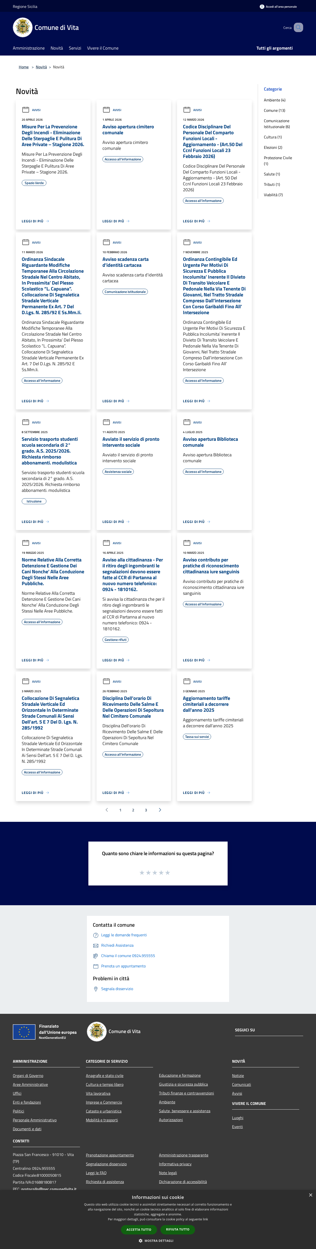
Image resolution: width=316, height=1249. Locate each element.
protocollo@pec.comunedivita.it (49, 1189)
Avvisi (31, 110)
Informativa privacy (175, 1164)
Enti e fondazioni (27, 1102)
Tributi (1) (272, 184)
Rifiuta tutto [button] (178, 1229)
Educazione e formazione (180, 1075)
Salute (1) (272, 174)
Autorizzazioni (171, 1120)
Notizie (238, 1075)
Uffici (17, 1093)
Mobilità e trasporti (102, 1120)
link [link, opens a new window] (205, 1219)
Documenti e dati (27, 1129)
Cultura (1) (273, 137)
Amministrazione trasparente (183, 1155)
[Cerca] (297, 27)
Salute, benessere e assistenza (184, 1111)
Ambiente (167, 1102)
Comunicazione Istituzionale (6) (277, 124)
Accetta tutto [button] (139, 1230)
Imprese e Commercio (104, 1102)
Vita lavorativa (98, 1093)
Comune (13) (274, 110)
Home (24, 67)
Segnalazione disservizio (106, 1164)
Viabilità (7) (273, 195)
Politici (18, 1111)
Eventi (237, 1127)
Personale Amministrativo (35, 1120)
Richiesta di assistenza (105, 1182)
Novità (41, 67)
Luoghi (237, 1118)
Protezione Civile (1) (278, 161)
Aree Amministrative (30, 1084)
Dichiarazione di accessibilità (183, 1182)
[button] (158, 1240)
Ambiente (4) (274, 100)
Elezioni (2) (273, 147)
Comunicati (241, 1084)
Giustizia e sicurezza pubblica (183, 1084)
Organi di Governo (28, 1075)
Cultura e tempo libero (104, 1084)
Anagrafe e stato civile (104, 1075)
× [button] (310, 1195)
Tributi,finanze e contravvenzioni (186, 1093)
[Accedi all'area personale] (278, 6)
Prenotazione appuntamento (110, 1155)
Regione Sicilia (25, 6)
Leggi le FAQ (96, 1173)
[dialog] (158, 1219)
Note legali (168, 1173)
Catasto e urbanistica (103, 1111)
